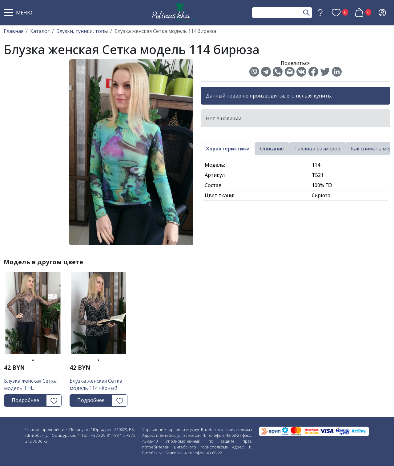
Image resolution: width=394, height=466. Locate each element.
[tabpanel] (33, 315)
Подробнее (25, 400)
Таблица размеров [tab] (317, 148)
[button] (19, 13)
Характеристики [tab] (228, 148)
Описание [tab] (272, 148)
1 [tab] (33, 360)
